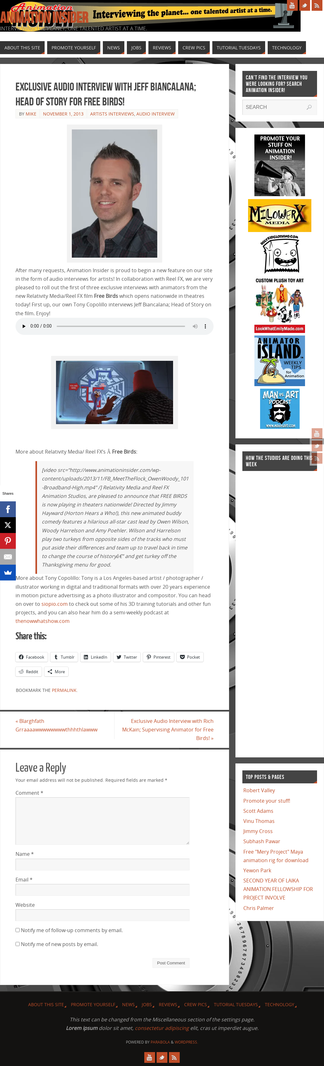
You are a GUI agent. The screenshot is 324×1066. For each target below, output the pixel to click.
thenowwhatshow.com (43, 621)
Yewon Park (257, 870)
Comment (29, 792)
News (128, 1004)
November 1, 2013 (63, 114)
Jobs (147, 1004)
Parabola (160, 1042)
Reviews (168, 1004)
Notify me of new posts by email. (59, 944)
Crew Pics (195, 1004)
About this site (46, 1004)
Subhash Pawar (261, 841)
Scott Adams (258, 810)
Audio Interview (155, 114)
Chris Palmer (258, 908)
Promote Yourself (93, 1004)
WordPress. (186, 1042)
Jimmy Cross (258, 831)
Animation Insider (44, 18)
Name (25, 853)
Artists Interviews (112, 114)
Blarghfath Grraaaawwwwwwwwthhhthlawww (56, 725)
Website (25, 904)
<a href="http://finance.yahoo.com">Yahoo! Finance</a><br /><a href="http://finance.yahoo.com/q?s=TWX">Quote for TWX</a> (267, 611)
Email (24, 879)
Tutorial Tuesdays (236, 1004)
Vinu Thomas (259, 821)
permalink (64, 690)
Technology (279, 1004)
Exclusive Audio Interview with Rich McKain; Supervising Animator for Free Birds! (168, 730)
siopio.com (54, 603)
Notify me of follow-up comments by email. (72, 930)
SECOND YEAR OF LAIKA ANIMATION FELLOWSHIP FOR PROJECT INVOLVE (278, 889)
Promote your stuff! (266, 800)
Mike (31, 114)
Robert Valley (259, 790)
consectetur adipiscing (162, 1028)
